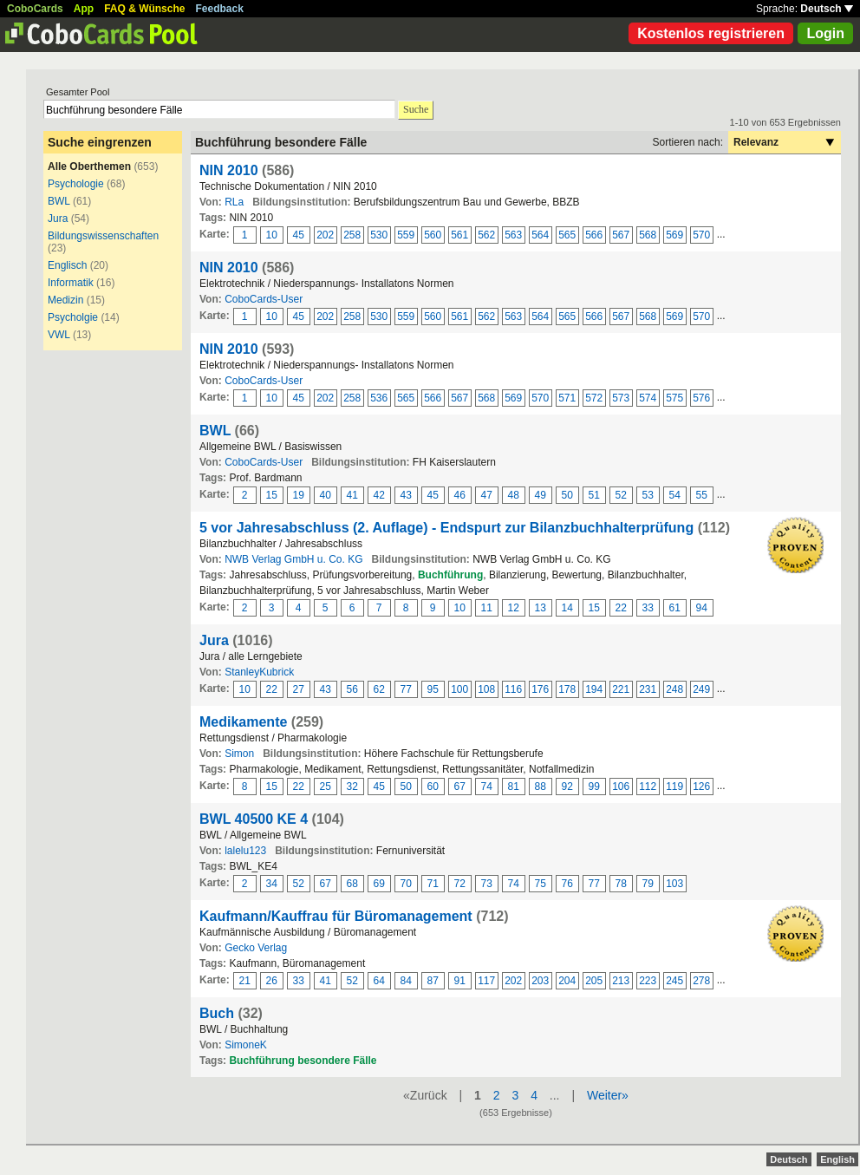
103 (674, 884)
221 (620, 689)
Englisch (67, 265)
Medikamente (243, 722)
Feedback (220, 9)
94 (701, 608)
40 (325, 495)
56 (352, 689)
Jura (58, 218)
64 (379, 981)
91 (460, 981)
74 (486, 786)
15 (271, 495)
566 (594, 235)
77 (406, 689)
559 (405, 235)
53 (648, 495)
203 (540, 981)
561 (459, 235)
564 (540, 235)
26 (271, 981)
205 (594, 981)
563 (513, 235)
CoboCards (35, 9)
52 (621, 495)
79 (648, 884)
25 (325, 786)
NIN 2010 (228, 170)
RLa (234, 202)
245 (674, 981)
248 (674, 689)
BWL (59, 201)
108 (486, 689)
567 (620, 235)
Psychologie (76, 184)
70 (406, 884)
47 (486, 495)
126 (701, 786)
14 (567, 608)
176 (540, 689)
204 (567, 981)
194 (594, 689)
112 (647, 786)
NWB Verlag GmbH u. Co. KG (293, 559)
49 (540, 495)
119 (674, 786)
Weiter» (608, 1095)
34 (271, 884)
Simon (239, 753)
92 (567, 786)
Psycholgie (73, 317)
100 (459, 689)
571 (567, 398)
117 (486, 981)
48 (513, 495)
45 (298, 235)
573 (620, 398)
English (837, 1159)
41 (352, 495)
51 (594, 495)
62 (379, 689)
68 (352, 884)
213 (620, 981)
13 (540, 608)
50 (567, 495)
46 (460, 495)
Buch (216, 1013)
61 (675, 608)
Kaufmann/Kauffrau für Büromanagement (335, 916)
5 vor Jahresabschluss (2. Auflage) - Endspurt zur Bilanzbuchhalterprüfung (446, 527)
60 (433, 786)
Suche (415, 109)
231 (647, 689)
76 (567, 884)
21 (245, 981)
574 (647, 398)
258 (352, 235)
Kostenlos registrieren (711, 33)
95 (433, 689)
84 (406, 981)
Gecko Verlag (256, 948)
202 (325, 235)
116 (513, 689)
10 (271, 235)
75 (540, 884)
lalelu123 (245, 851)
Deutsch (826, 9)
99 (594, 786)
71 (433, 884)
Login (825, 33)
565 (567, 235)
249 (701, 689)
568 (647, 235)
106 (620, 786)
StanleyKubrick (259, 672)
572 (594, 398)
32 (352, 786)
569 (674, 235)
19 (298, 495)
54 (675, 495)
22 (621, 608)
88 (540, 786)
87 (433, 981)
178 (567, 689)
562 (486, 235)
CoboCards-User (264, 299)
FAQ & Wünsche (144, 9)
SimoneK (246, 1045)
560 (432, 235)
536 (379, 398)
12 (513, 608)
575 (674, 398)
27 (298, 689)
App (84, 9)
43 (406, 495)
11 (486, 608)
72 (460, 884)
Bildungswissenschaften (103, 236)
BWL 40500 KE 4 (253, 819)
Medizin (65, 300)
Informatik (71, 283)
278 (701, 981)
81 (513, 786)
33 (648, 608)
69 (379, 884)
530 (379, 235)
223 (647, 981)
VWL (59, 335)
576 (701, 398)
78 (621, 884)
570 (701, 235)
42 (379, 495)
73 (486, 884)
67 (460, 786)
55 (701, 495)
